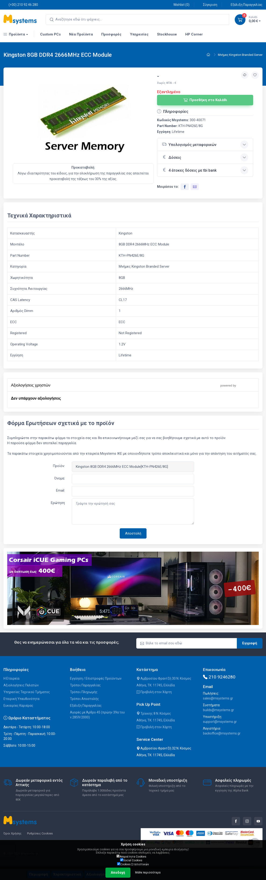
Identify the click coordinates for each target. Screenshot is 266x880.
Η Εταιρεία (11, 678)
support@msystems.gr (220, 722)
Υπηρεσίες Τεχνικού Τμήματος (27, 692)
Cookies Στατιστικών (133, 864)
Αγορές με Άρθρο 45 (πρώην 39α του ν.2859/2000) (97, 714)
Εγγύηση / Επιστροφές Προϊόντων (96, 678)
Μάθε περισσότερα (148, 872)
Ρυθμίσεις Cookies (40, 833)
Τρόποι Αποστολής (84, 699)
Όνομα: (59, 478)
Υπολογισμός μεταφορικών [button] (189, 144)
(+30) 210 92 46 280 (21, 5)
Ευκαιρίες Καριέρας (18, 705)
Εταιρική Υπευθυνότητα (21, 699)
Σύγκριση (207, 5)
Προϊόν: (59, 466)
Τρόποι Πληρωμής (84, 692)
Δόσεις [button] (171, 157)
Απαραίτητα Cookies (131, 856)
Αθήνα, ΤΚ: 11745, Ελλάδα (155, 685)
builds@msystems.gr (218, 710)
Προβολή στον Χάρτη (154, 692)
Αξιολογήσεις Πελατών (21, 685)
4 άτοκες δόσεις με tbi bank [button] (189, 170)
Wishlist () (178, 5)
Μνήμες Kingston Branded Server (240, 55)
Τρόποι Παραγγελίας (85, 685)
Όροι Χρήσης (12, 833)
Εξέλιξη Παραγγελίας (244, 5)
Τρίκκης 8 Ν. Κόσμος (153, 713)
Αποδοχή (118, 872)
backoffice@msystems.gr (222, 733)
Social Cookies (131, 860)
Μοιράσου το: (168, 186)
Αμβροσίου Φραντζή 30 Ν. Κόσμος (163, 678)
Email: (60, 490)
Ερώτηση (58, 503)
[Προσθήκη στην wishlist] (255, 75)
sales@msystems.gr (218, 698)
